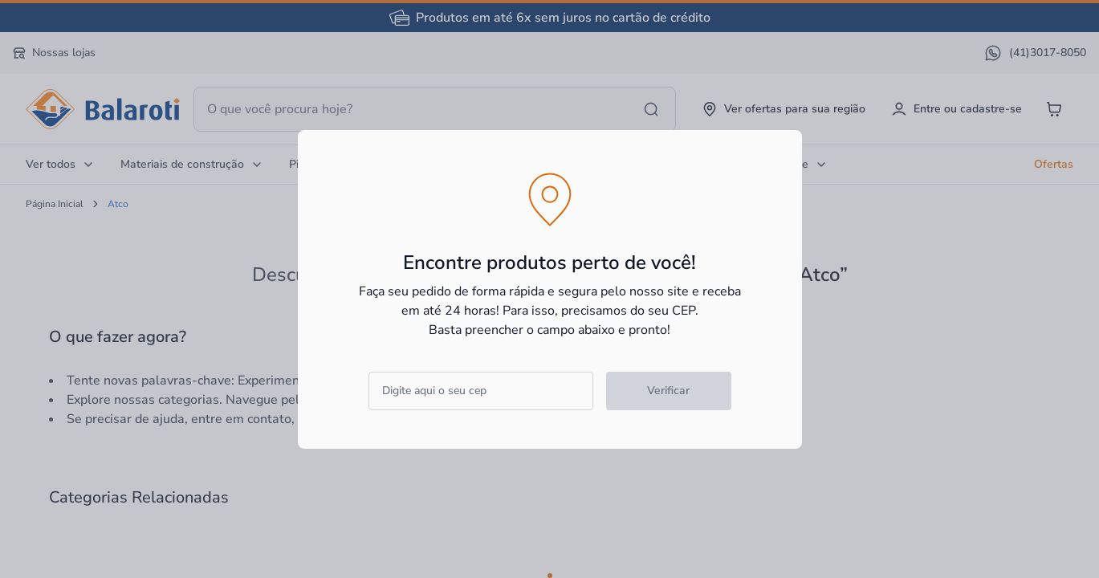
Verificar (668, 390)
